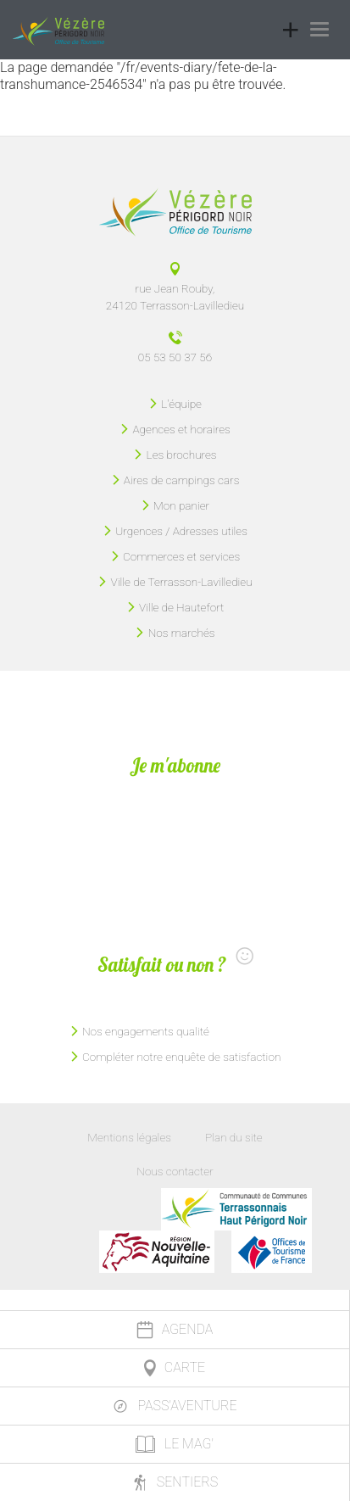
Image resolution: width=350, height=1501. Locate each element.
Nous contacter (174, 1171)
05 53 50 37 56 (175, 357)
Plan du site (234, 1137)
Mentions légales (129, 1137)
